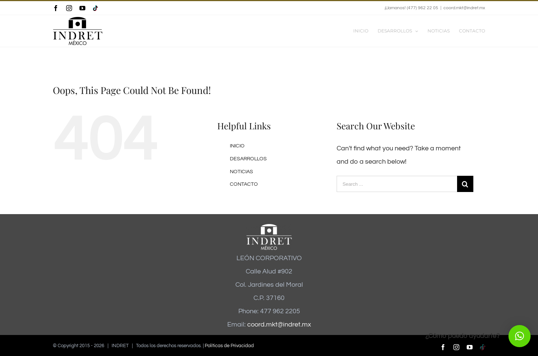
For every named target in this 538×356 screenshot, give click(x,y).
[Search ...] (397, 184)
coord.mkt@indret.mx (464, 8)
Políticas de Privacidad (229, 345)
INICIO (237, 146)
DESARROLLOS (248, 158)
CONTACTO (244, 184)
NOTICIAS (241, 171)
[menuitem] (365, 31)
